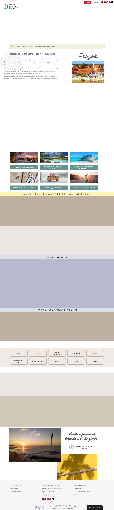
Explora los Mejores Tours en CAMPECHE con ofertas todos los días (57, 193)
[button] (57, 47)
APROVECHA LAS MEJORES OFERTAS (57, 309)
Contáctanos (58, 505)
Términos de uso (66, 505)
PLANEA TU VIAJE (57, 257)
